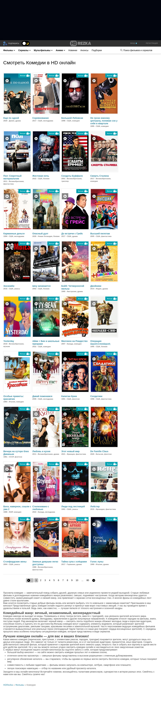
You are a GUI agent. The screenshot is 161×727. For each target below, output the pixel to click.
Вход (133, 43)
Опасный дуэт (40, 233)
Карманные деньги (14, 233)
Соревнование (40, 118)
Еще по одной (11, 118)
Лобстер (95, 506)
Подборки (97, 50)
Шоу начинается (41, 286)
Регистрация (152, 43)
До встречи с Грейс (72, 233)
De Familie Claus (99, 451)
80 (87, 580)
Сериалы (24, 50)
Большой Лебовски (72, 118)
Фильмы (9, 50)
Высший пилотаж (100, 233)
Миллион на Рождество (74, 341)
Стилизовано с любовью (40, 507)
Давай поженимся (42, 396)
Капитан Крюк (69, 396)
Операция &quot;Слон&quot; (100, 342)
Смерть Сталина (99, 176)
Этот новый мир (70, 451)
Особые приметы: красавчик (13, 397)
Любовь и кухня (41, 451)
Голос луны (96, 561)
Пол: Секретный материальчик (12, 177)
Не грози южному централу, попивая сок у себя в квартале (104, 121)
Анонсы (84, 50)
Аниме (60, 50)
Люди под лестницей (73, 506)
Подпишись (13, 43)
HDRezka (8, 685)
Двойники (95, 286)
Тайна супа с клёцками (74, 561)
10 (77, 580)
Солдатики (96, 396)
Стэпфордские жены (15, 561)
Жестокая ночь (40, 176)
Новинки (72, 50)
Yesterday (8, 341)
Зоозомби (8, 286)
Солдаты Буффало (72, 176)
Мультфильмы (43, 50)
